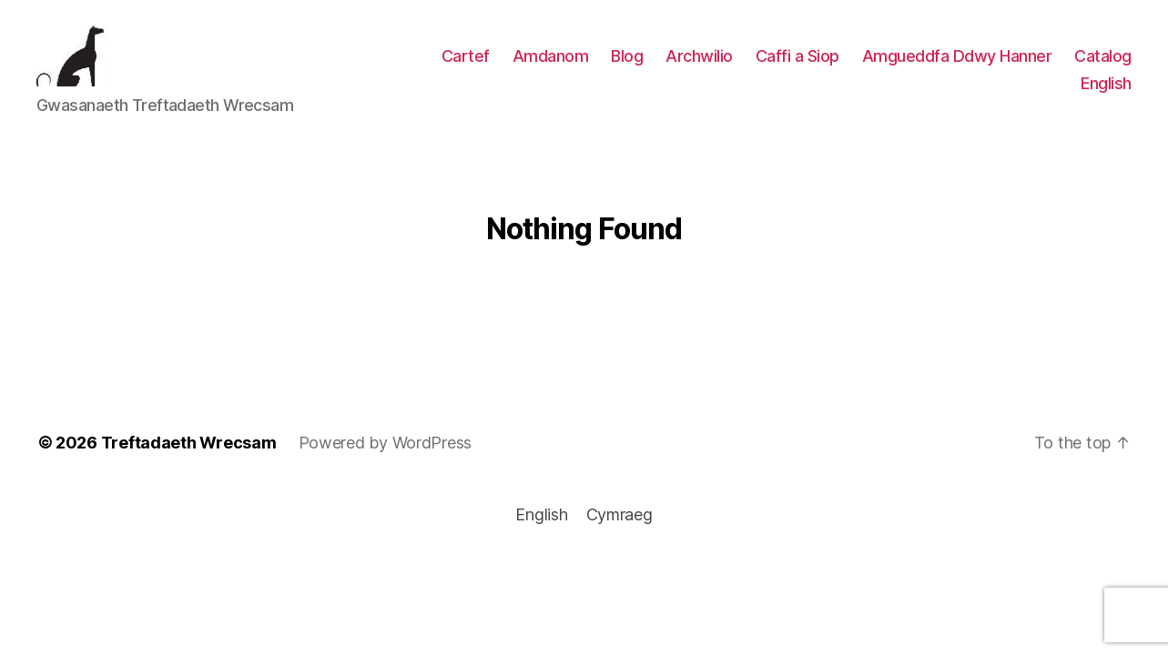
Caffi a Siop (797, 60)
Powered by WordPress (385, 451)
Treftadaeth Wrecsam (189, 451)
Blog (627, 60)
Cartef (466, 60)
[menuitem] (1106, 88)
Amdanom (551, 60)
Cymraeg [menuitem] (619, 524)
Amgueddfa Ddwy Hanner (957, 60)
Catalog (1103, 60)
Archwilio (699, 60)
